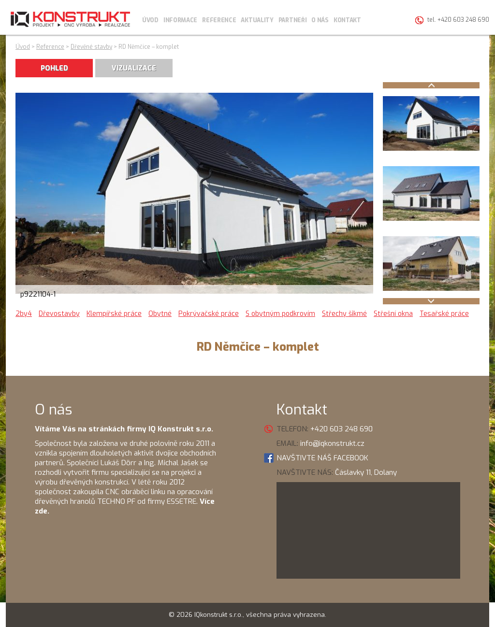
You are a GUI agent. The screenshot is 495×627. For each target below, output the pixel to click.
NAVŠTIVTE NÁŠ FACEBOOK (322, 458)
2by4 (23, 313)
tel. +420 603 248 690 (458, 20)
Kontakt (347, 20)
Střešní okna (393, 313)
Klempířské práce (114, 313)
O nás (320, 20)
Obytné (160, 313)
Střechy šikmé (344, 313)
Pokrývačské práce (208, 313)
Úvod (150, 20)
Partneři (292, 20)
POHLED (54, 68)
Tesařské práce (444, 313)
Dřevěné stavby (91, 47)
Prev (431, 85)
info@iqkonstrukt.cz (332, 443)
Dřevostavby (59, 313)
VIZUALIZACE (134, 68)
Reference (219, 20)
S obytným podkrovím (280, 313)
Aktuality (257, 20)
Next (431, 301)
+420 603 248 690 (341, 429)
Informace (180, 20)
